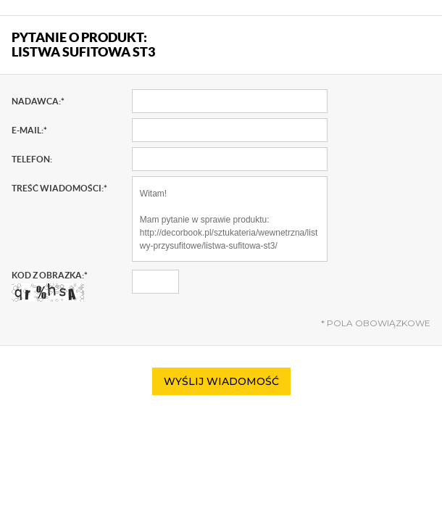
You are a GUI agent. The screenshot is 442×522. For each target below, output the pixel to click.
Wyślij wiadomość (221, 381)
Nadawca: (38, 101)
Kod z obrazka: (50, 286)
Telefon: (32, 159)
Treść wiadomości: (59, 188)
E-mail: (29, 130)
